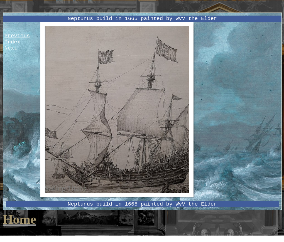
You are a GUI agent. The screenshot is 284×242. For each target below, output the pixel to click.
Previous (17, 36)
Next (10, 48)
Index (12, 42)
